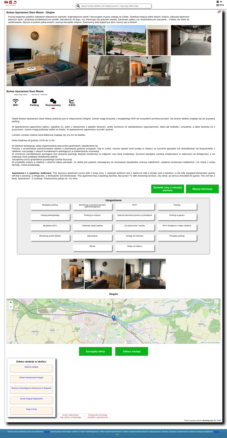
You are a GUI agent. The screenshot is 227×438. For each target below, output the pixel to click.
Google (47, 432)
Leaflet (202, 342)
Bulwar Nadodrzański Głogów (31, 377)
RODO (216, 432)
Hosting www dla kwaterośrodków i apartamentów (97, 416)
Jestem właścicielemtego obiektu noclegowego (70, 416)
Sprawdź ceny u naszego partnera (167, 189)
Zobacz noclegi (131, 351)
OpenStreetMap (214, 342)
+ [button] (11, 302)
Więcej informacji (202, 189)
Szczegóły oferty (95, 351)
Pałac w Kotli (31, 409)
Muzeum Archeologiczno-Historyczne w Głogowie (31, 388)
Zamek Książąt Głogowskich (31, 399)
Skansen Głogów (31, 367)
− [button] (11, 307)
